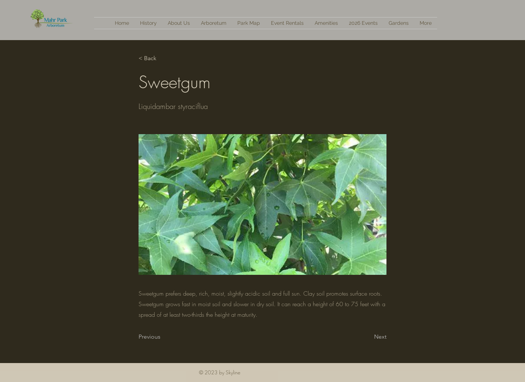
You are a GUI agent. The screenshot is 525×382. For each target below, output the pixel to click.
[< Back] (163, 58)
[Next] (368, 337)
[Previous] (163, 337)
